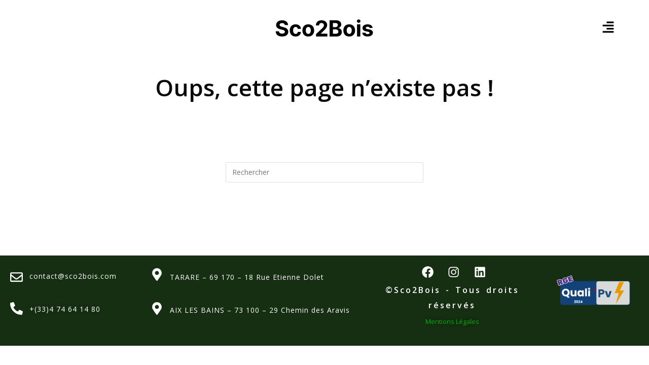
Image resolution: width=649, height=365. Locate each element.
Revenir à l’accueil (324, 223)
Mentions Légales (452, 327)
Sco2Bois (325, 27)
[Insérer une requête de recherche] (324, 172)
